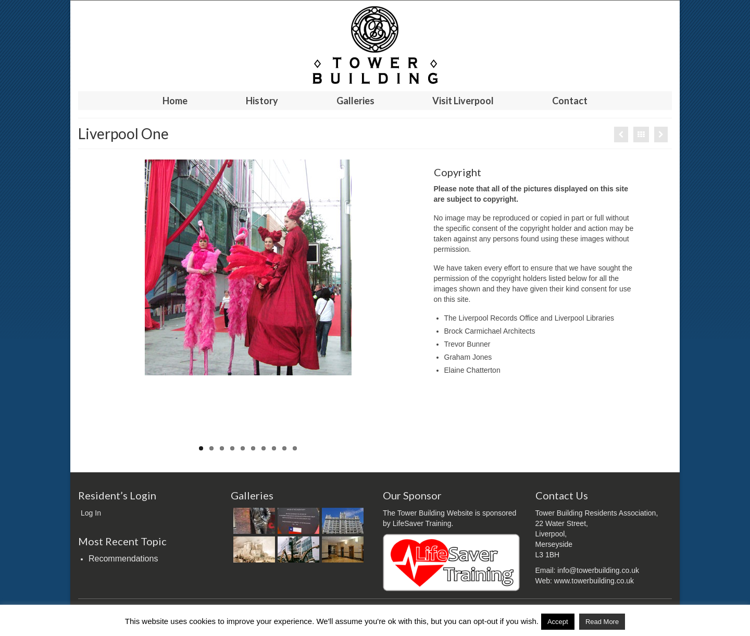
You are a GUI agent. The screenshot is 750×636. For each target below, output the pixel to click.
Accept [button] (557, 622)
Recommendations (123, 558)
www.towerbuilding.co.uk (594, 581)
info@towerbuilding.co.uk (598, 570)
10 (295, 448)
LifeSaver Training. (423, 523)
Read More (602, 622)
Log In (91, 513)
